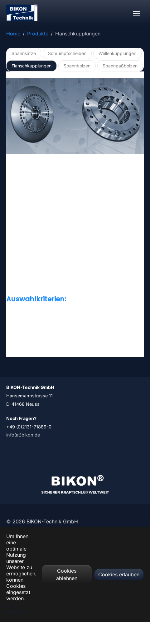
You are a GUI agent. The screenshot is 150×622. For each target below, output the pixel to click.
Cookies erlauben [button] (118, 574)
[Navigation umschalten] (136, 13)
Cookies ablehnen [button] (66, 574)
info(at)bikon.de (23, 434)
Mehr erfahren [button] (16, 608)
